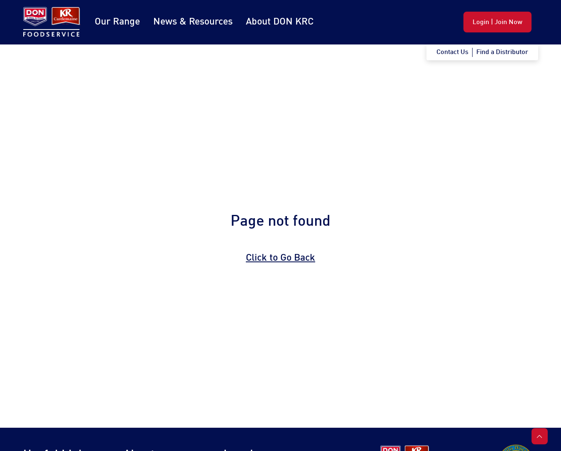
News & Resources (193, 22)
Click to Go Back (280, 258)
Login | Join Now (497, 22)
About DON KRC (280, 22)
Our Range (117, 22)
